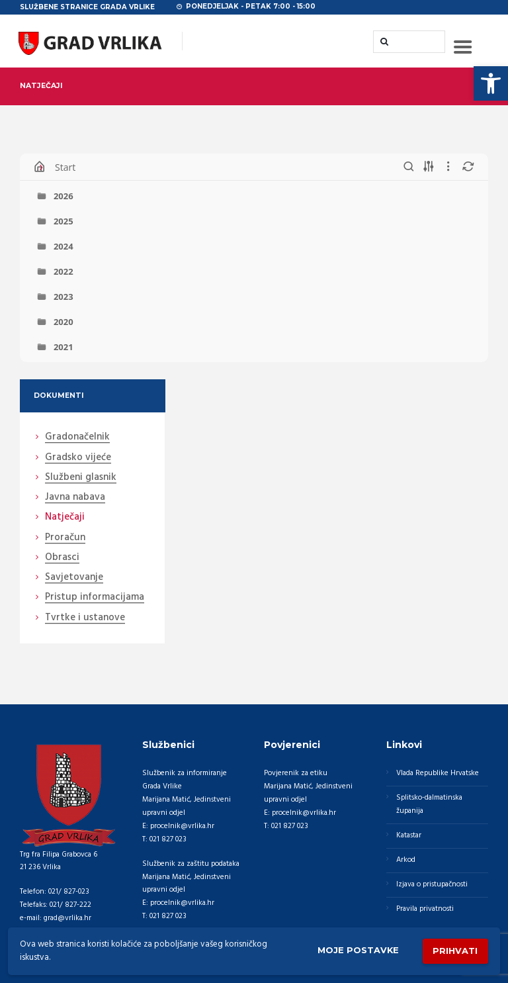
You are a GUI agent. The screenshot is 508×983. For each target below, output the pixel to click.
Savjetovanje (74, 578)
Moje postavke (358, 950)
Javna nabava (75, 497)
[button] (491, 83)
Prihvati (455, 950)
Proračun (65, 538)
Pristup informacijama (94, 597)
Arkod (405, 860)
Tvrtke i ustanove (85, 618)
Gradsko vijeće (78, 458)
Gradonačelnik (77, 437)
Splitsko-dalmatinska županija (429, 804)
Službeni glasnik (80, 478)
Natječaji (65, 517)
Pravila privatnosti (425, 909)
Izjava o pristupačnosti (432, 884)
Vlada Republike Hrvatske (437, 773)
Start (65, 167)
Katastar (408, 835)
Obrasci (62, 558)
